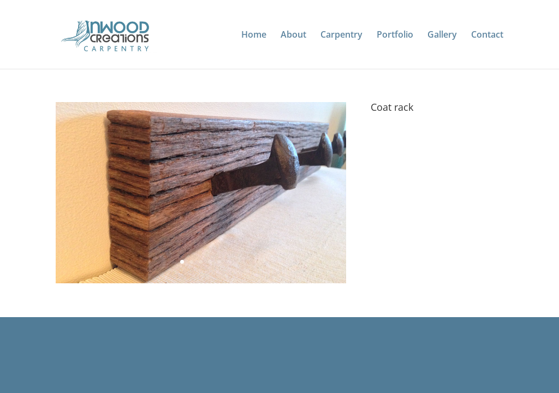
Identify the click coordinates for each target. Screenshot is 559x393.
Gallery (442, 35)
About (293, 35)
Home (253, 35)
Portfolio (395, 35)
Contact (487, 35)
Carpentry (341, 35)
